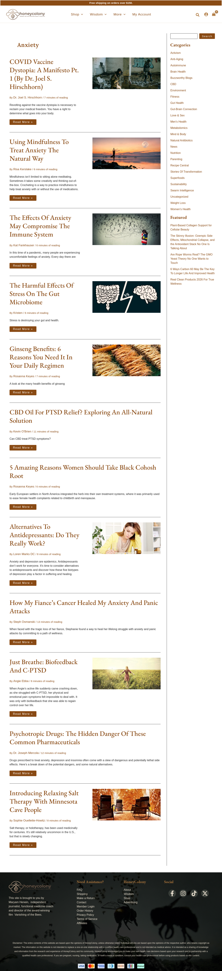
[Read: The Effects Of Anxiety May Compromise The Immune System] (126, 228)
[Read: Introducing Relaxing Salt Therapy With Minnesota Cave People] (126, 798)
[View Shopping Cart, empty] (214, 14)
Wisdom (129, 887)
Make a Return (86, 892)
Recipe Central (179, 165)
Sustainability (178, 184)
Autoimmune (178, 65)
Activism (175, 52)
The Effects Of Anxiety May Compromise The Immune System (40, 225)
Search (207, 36)
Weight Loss (178, 202)
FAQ (79, 883)
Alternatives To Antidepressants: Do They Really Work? (44, 531)
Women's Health (180, 209)
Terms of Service (87, 912)
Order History (85, 904)
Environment (178, 90)
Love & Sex (177, 115)
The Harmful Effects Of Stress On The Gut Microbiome (42, 292)
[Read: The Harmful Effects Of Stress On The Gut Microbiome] (126, 295)
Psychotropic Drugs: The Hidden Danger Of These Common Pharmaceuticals (78, 732)
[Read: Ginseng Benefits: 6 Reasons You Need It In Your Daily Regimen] (126, 358)
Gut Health (176, 102)
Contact (81, 896)
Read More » (23, 121)
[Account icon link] (206, 14)
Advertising (130, 896)
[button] (83, 14)
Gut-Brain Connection (183, 109)
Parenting (176, 159)
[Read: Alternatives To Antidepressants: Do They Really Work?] (126, 534)
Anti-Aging (176, 59)
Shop (127, 892)
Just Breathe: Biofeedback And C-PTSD (44, 661)
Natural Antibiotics (181, 140)
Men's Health (178, 121)
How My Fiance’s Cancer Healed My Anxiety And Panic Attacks (84, 602)
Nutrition (175, 152)
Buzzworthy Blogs (181, 77)
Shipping (82, 887)
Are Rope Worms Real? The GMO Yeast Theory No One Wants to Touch (191, 258)
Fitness (174, 96)
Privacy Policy (85, 908)
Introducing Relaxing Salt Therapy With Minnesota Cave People (44, 795)
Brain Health (178, 71)
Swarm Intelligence (182, 190)
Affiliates (82, 917)
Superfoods (177, 177)
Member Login (85, 900)
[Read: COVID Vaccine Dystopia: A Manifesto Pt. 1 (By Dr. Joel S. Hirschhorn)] (126, 73)
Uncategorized (179, 196)
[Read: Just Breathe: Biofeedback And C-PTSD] (126, 668)
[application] (87, 14)
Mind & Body (178, 134)
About (127, 883)
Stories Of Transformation (186, 171)
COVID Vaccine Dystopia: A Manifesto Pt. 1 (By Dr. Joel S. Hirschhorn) (44, 74)
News (173, 146)
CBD (173, 84)
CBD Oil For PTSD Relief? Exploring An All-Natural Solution (81, 413)
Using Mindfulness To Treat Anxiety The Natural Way (39, 149)
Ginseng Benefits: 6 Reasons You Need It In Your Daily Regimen (41, 355)
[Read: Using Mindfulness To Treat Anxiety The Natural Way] (126, 152)
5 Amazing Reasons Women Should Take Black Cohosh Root (83, 468)
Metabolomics (178, 127)
